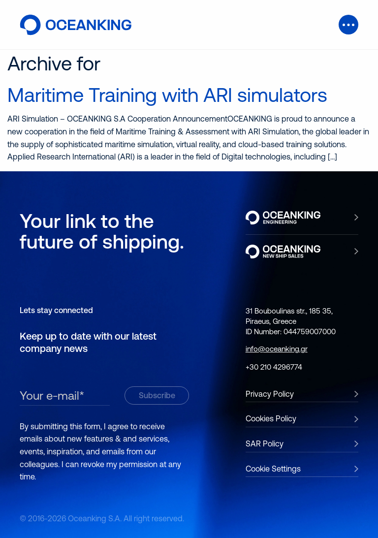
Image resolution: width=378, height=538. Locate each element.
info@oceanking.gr (277, 349)
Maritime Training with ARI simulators (167, 95)
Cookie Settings (273, 468)
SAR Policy (265, 443)
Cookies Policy (271, 418)
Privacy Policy (270, 393)
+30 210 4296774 (274, 367)
